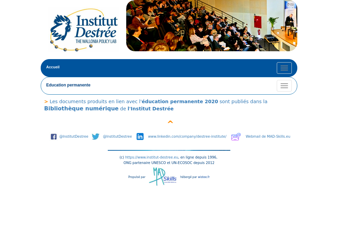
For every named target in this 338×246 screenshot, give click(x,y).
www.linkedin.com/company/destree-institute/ (187, 136)
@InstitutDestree (74, 136)
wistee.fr (204, 177)
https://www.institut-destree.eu (151, 157)
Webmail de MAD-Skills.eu (268, 136)
